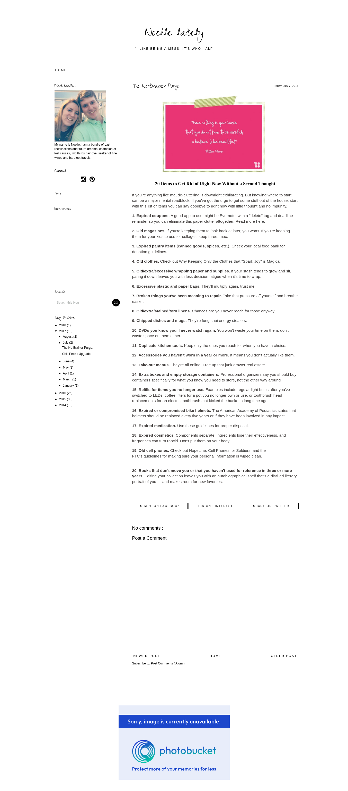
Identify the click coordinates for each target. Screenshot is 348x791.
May (66, 367)
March (67, 379)
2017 (63, 331)
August (68, 336)
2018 (63, 325)
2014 (63, 405)
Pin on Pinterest (215, 505)
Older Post (284, 656)
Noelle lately (174, 34)
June (66, 361)
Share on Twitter (271, 505)
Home (61, 70)
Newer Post (146, 656)
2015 (63, 399)
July (66, 342)
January (69, 385)
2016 (63, 393)
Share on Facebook (160, 505)
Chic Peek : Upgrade (76, 354)
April (66, 373)
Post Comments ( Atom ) (168, 663)
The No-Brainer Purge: (77, 347)
